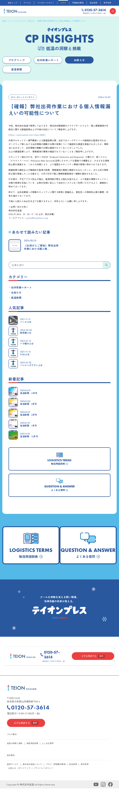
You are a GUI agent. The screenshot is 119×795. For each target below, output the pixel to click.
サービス (27, 3)
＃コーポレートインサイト (22, 98)
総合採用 (93, 3)
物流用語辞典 (32, 750)
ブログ (63, 3)
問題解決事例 (78, 3)
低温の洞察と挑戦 (14, 750)
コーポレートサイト (45, 3)
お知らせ (79, 60)
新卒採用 (107, 3)
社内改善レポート (48, 60)
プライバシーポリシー (44, 775)
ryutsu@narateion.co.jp (37, 219)
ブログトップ (16, 60)
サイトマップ (25, 775)
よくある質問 (48, 750)
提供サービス (13, 771)
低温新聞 (16, 70)
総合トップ (12, 3)
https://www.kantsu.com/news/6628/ (27, 136)
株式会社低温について (32, 771)
